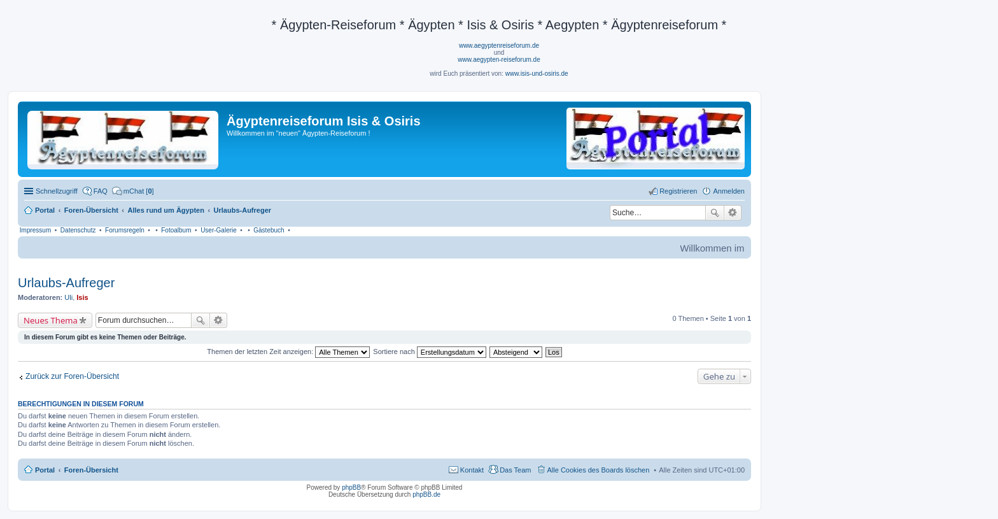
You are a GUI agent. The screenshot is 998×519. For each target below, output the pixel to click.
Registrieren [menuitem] (678, 191)
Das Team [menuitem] (515, 470)
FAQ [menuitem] (101, 191)
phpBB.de (426, 494)
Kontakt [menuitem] (472, 470)
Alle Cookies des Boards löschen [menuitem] (598, 470)
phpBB (351, 487)
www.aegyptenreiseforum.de (499, 45)
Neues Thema (51, 320)
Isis (82, 297)
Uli (68, 297)
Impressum (35, 230)
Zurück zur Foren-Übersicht (72, 376)
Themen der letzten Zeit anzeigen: (288, 351)
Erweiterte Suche (732, 212)
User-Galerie (218, 230)
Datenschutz (78, 230)
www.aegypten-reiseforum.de (499, 59)
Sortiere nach (429, 351)
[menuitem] (133, 191)
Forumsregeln (124, 230)
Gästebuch (268, 230)
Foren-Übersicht (91, 470)
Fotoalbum (176, 230)
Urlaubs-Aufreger (66, 283)
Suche (714, 212)
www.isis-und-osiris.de (536, 73)
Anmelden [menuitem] (729, 191)
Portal (45, 210)
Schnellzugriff (57, 191)
